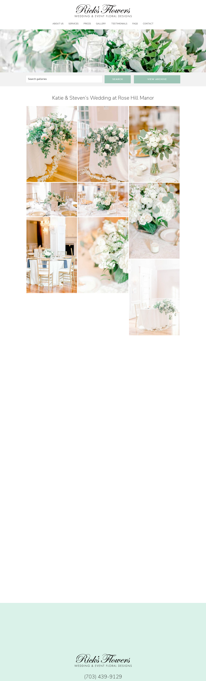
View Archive (157, 79)
